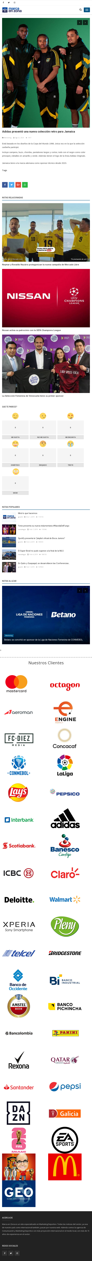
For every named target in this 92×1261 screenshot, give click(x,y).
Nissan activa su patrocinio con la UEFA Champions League (31, 328)
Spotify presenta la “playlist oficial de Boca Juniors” (41, 536)
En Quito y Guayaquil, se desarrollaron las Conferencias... (44, 561)
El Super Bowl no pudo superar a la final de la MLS (41, 548)
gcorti (20, 515)
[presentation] (79, 22)
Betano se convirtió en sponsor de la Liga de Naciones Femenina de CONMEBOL (43, 637)
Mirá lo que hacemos (27, 511)
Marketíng (7, 135)
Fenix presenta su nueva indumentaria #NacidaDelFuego (43, 523)
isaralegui (22, 527)
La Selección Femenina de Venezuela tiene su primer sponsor (33, 394)
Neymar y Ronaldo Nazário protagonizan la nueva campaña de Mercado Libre (40, 262)
